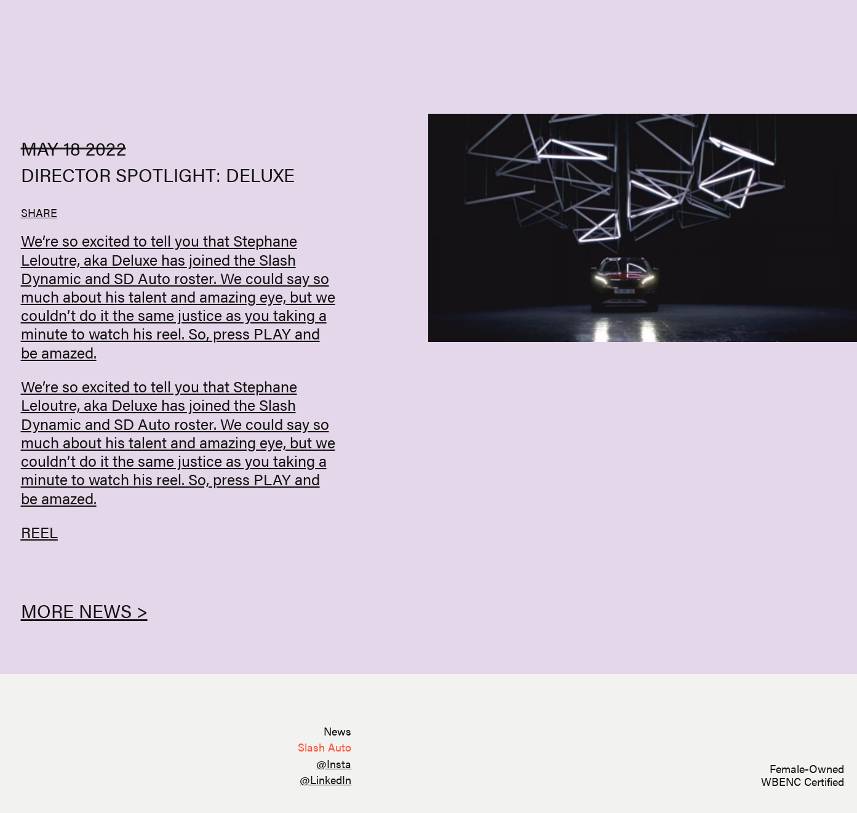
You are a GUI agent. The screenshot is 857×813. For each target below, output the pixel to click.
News (337, 731)
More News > (84, 610)
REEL (39, 531)
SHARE (39, 212)
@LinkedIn (325, 779)
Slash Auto (324, 747)
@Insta (333, 763)
